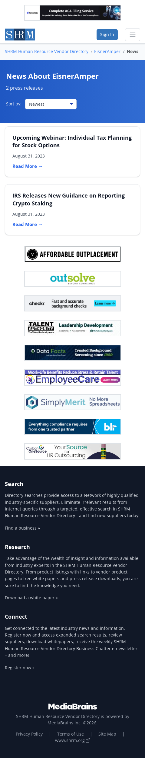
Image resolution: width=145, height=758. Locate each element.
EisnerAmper (107, 51)
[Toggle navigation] (132, 35)
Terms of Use (70, 734)
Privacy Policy (29, 734)
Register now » (20, 667)
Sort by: (13, 104)
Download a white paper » (31, 597)
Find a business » (22, 528)
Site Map (107, 734)
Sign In (107, 34)
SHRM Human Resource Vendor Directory (46, 51)
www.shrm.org (72, 740)
